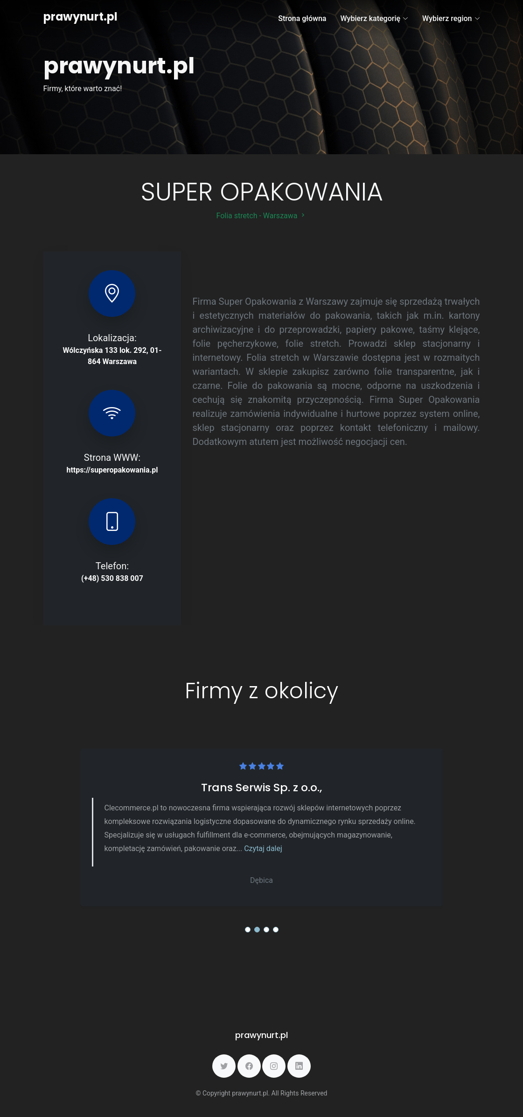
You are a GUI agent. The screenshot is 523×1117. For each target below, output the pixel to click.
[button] (248, 929)
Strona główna (302, 18)
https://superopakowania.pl (112, 469)
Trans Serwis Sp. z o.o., (261, 787)
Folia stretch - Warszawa (261, 215)
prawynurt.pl (80, 16)
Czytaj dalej (263, 848)
